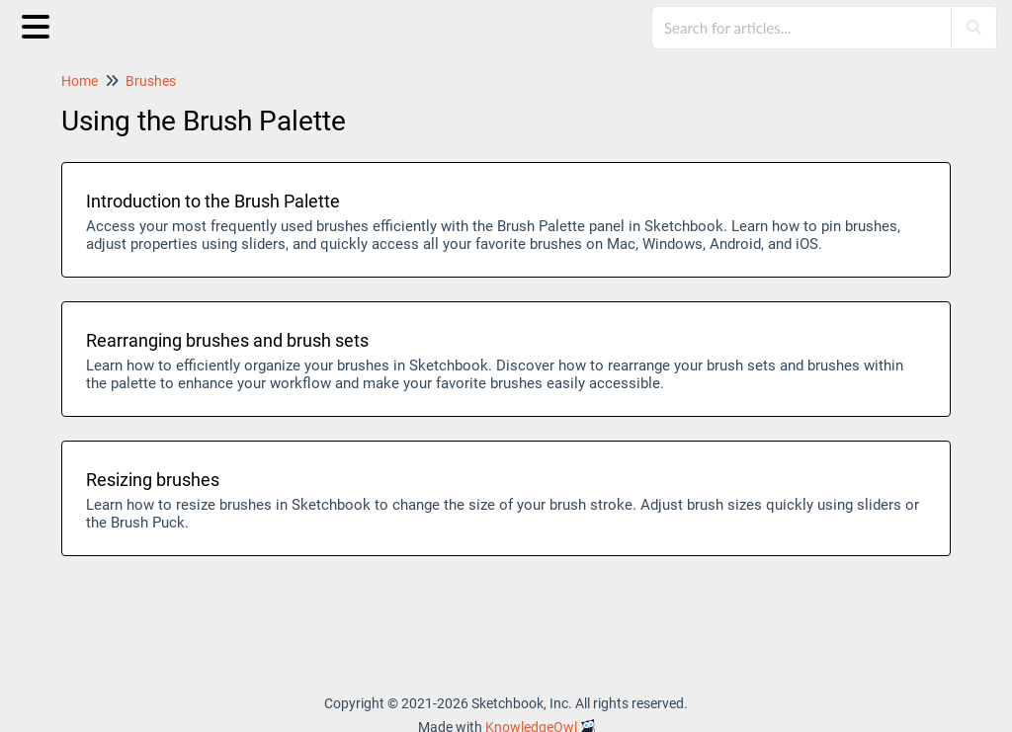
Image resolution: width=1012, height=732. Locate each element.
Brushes (151, 81)
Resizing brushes (152, 479)
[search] (803, 27)
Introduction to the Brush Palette (213, 201)
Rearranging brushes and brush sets (227, 340)
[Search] (973, 27)
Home (79, 81)
